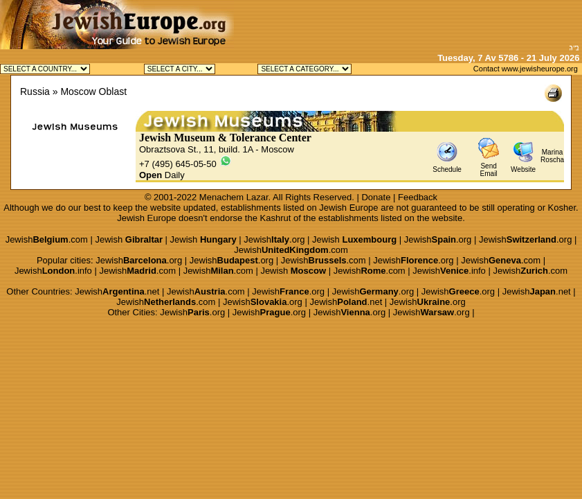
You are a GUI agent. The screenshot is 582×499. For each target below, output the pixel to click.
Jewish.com (47, 239)
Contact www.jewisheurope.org (525, 68)
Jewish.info (53, 270)
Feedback (417, 197)
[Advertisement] (420, 21)
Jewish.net (117, 291)
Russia (35, 91)
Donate (375, 197)
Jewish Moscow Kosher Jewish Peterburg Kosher (179, 69)
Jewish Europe (348, 207)
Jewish (129, 239)
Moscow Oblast (93, 91)
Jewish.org (274, 239)
